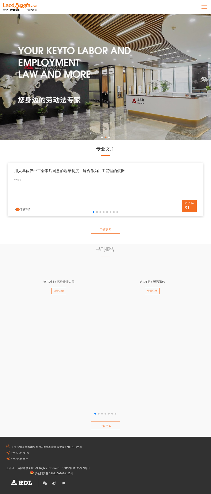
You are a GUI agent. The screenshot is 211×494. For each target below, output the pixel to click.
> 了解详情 (22, 209)
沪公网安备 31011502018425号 (51, 473)
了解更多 (105, 229)
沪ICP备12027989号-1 (76, 468)
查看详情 (59, 290)
